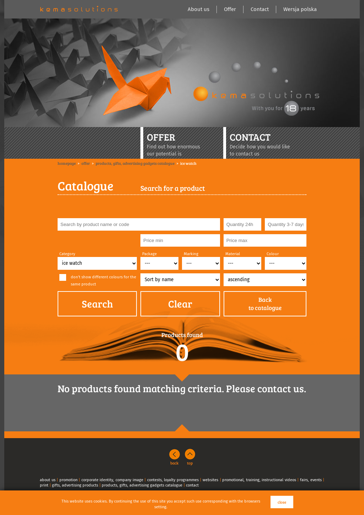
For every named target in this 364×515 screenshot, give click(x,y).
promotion (68, 480)
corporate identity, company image (112, 480)
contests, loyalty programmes (173, 480)
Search (97, 303)
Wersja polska (300, 9)
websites (210, 480)
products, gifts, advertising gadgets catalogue (142, 485)
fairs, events (311, 480)
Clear (180, 303)
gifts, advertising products (75, 485)
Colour (273, 254)
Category (67, 254)
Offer (230, 9)
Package (149, 254)
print (44, 485)
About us (198, 9)
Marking (191, 254)
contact (192, 485)
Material (232, 254)
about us (47, 480)
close (282, 502)
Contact (260, 9)
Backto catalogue (265, 303)
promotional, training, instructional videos (259, 480)
